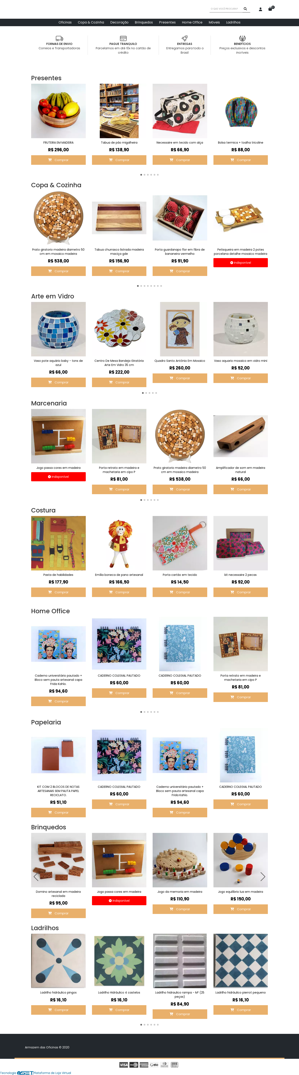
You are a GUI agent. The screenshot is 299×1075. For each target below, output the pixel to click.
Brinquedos (144, 22)
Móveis (214, 22)
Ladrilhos (233, 22)
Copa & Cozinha (91, 22)
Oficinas (65, 22)
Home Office (192, 22)
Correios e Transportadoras (59, 48)
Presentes (167, 22)
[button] (141, 175)
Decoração (119, 22)
